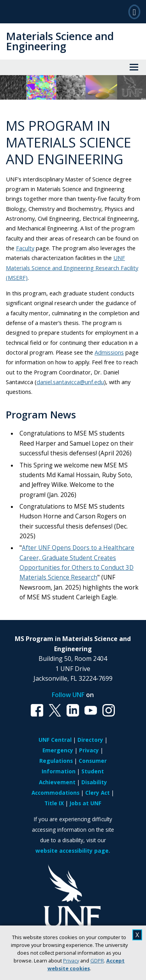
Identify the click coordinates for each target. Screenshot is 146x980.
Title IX (54, 803)
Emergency (57, 750)
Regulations (56, 760)
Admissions (109, 352)
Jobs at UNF (85, 803)
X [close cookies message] (137, 935)
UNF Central (55, 739)
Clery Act (97, 792)
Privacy (71, 960)
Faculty (25, 248)
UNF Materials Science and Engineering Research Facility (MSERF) (72, 267)
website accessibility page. (72, 850)
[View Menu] (134, 67)
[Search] (134, 11)
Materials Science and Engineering (60, 41)
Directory (90, 739)
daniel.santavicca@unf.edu (70, 382)
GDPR (97, 960)
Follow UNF (68, 694)
